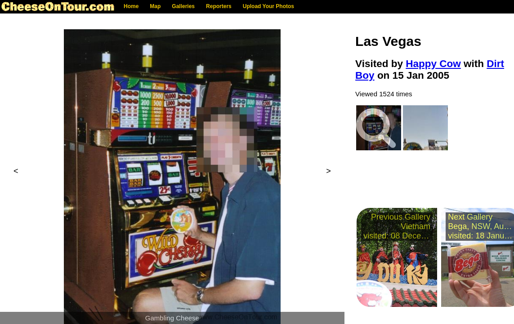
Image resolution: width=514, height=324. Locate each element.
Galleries (183, 6)
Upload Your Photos (268, 6)
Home (131, 6)
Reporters (219, 6)
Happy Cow (433, 63)
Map (155, 6)
